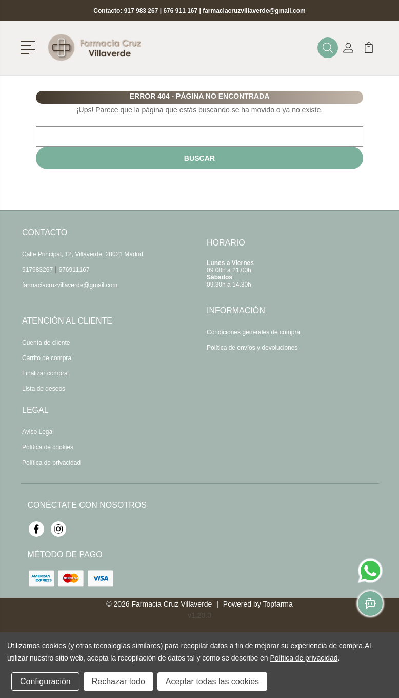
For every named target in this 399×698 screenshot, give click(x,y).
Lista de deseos (43, 388)
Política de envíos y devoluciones (252, 347)
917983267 (37, 269)
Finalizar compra (45, 373)
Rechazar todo (118, 681)
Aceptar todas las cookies (212, 681)
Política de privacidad (51, 462)
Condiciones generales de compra (253, 332)
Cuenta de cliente (46, 342)
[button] (29, 46)
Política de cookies (47, 447)
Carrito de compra (46, 358)
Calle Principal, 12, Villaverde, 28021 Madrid (82, 254)
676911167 (74, 269)
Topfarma (277, 604)
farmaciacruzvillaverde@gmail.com (254, 10)
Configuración (45, 681)
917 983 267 (141, 10)
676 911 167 (180, 10)
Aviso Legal (38, 432)
